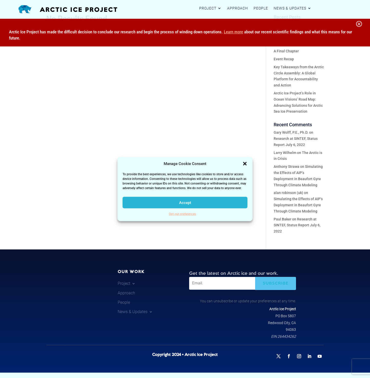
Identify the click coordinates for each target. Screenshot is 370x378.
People (261, 8)
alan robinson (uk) (288, 193)
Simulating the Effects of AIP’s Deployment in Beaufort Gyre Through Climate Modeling (298, 205)
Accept (185, 202)
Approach (237, 8)
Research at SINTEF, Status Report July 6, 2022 (297, 225)
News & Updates (290, 8)
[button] (244, 163)
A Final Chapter (286, 51)
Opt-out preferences (182, 214)
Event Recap (284, 59)
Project (207, 8)
